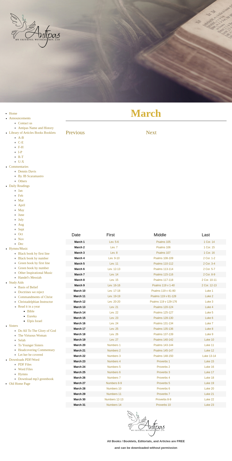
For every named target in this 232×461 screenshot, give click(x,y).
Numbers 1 (114, 345)
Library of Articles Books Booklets (32, 132)
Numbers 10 (113, 388)
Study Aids (16, 282)
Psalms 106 (163, 247)
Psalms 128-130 (163, 318)
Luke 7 (209, 323)
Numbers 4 (114, 361)
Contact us (25, 123)
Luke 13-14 (209, 356)
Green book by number (33, 268)
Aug (21, 224)
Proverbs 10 (163, 404)
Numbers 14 (113, 404)
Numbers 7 (114, 377)
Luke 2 (209, 296)
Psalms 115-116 (163, 274)
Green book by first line (34, 263)
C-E (21, 142)
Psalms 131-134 (163, 323)
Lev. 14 (114, 274)
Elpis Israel (34, 321)
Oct (20, 234)
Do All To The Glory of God (37, 330)
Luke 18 (209, 377)
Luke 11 (209, 345)
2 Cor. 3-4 (209, 263)
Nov (21, 239)
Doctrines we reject (31, 292)
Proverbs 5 (163, 383)
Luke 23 (209, 404)
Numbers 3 (114, 356)
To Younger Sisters (30, 345)
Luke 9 (209, 334)
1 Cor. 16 (209, 252)
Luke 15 (209, 361)
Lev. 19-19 (114, 296)
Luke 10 (209, 339)
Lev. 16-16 (114, 285)
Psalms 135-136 (163, 328)
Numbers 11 (113, 394)
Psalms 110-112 (163, 263)
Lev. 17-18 (114, 290)
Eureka (32, 316)
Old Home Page (19, 383)
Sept (21, 229)
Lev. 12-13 (114, 269)
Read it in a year (29, 306)
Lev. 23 (114, 318)
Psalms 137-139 (163, 334)
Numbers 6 (114, 372)
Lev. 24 (114, 323)
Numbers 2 (114, 350)
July (21, 219)
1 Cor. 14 (209, 242)
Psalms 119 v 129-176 (163, 301)
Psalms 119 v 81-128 (163, 296)
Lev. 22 (114, 312)
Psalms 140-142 (163, 339)
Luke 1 (209, 290)
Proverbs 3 (163, 372)
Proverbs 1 (163, 361)
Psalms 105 (163, 242)
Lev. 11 (114, 263)
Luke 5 (209, 312)
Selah (22, 340)
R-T (21, 157)
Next (151, 132)
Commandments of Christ (35, 297)
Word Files (25, 369)
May (21, 210)
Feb (20, 195)
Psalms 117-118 (163, 280)
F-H (21, 147)
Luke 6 (209, 318)
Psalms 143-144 (163, 345)
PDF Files (24, 364)
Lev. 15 (114, 280)
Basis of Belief (28, 287)
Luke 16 (209, 366)
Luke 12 (209, 350)
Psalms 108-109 (163, 258)
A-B (21, 137)
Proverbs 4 (163, 377)
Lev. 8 (114, 252)
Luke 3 (209, 301)
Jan (20, 190)
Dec (21, 244)
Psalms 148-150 (163, 356)
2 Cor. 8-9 (209, 274)
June (21, 215)
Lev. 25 (114, 328)
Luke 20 (209, 388)
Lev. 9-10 (113, 258)
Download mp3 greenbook (35, 379)
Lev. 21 (114, 307)
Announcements (20, 118)
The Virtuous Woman (32, 335)
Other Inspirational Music (35, 273)
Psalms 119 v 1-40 (163, 285)
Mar (21, 200)
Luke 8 (209, 328)
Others (22, 181)
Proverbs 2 (163, 366)
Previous (75, 132)
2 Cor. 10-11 (209, 280)
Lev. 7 (114, 247)
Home (13, 113)
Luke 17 (209, 372)
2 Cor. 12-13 (209, 285)
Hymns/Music (18, 248)
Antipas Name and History (36, 128)
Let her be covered (30, 354)
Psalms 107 (163, 252)
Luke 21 (209, 394)
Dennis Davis (27, 171)
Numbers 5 (114, 366)
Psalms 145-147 (163, 350)
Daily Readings (19, 186)
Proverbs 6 (163, 388)
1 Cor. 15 (209, 247)
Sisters (13, 325)
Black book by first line (33, 253)
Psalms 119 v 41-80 (163, 290)
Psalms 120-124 (163, 307)
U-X (21, 161)
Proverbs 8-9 (163, 399)
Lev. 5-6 (114, 242)
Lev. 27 (114, 339)
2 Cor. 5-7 (209, 269)
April (21, 205)
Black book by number (33, 258)
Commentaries (18, 166)
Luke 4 (209, 307)
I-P (20, 152)
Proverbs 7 (163, 394)
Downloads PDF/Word (24, 359)
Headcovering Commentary (36, 350)
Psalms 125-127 (163, 312)
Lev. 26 (114, 334)
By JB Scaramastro (31, 176)
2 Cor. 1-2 (209, 258)
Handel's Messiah (29, 277)
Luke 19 (209, 383)
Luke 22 (209, 399)
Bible (30, 311)
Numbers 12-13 (114, 399)
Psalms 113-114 (163, 269)
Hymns (23, 374)
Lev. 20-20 (114, 301)
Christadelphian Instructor (35, 301)
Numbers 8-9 (114, 383)
